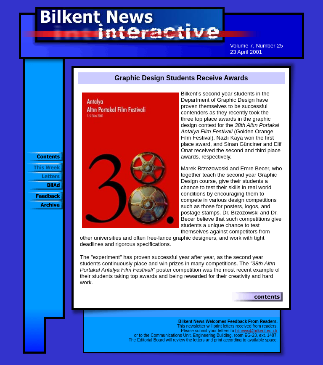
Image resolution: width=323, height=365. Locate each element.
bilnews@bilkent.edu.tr (256, 330)
